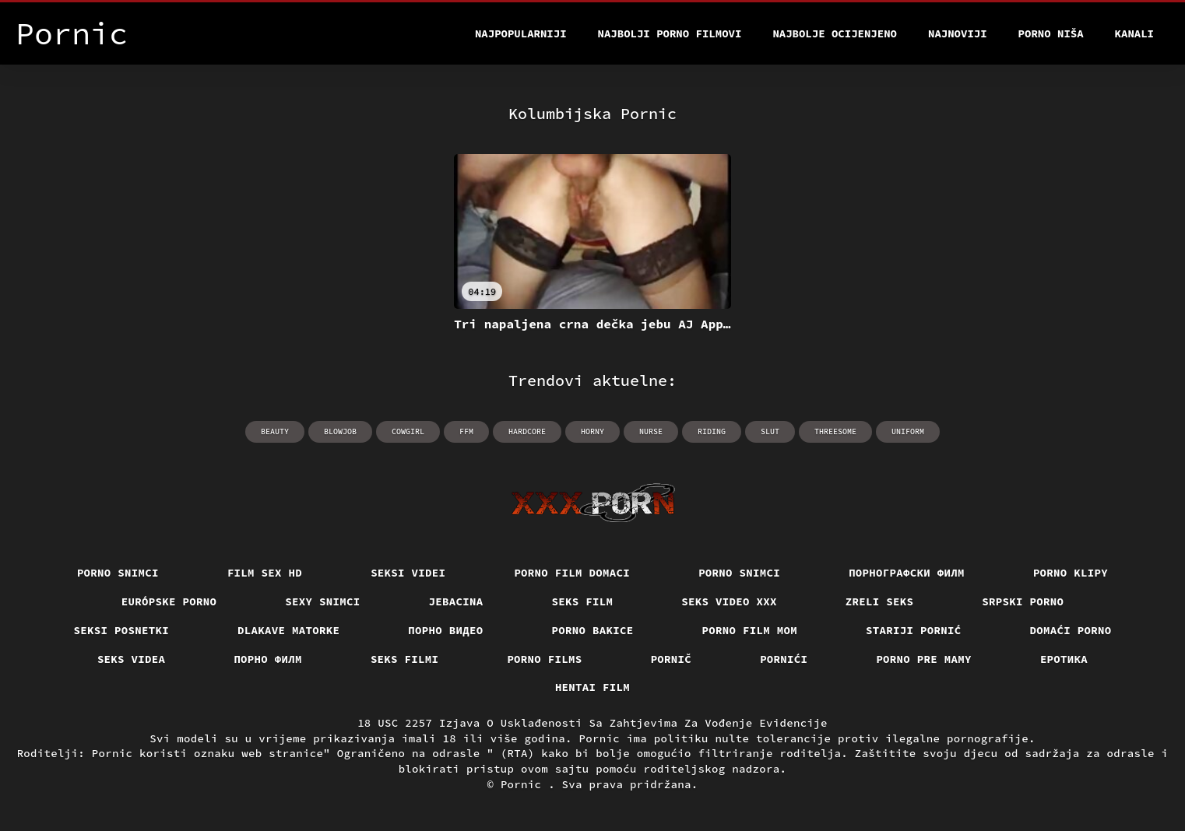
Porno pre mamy (924, 659)
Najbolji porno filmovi (670, 33)
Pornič (671, 659)
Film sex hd (264, 573)
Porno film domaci (572, 573)
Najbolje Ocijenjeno (834, 33)
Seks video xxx (729, 601)
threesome (835, 431)
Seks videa (131, 659)
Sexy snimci (322, 601)
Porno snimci (118, 573)
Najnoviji (957, 33)
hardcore (527, 431)
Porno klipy (1070, 573)
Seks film (583, 601)
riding (712, 431)
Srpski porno (1023, 601)
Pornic (524, 784)
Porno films (544, 659)
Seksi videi (408, 573)
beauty (275, 431)
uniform (907, 431)
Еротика (1064, 659)
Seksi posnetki (122, 630)
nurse (651, 431)
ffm (466, 431)
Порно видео (445, 630)
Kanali (1134, 33)
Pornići (783, 659)
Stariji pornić (914, 630)
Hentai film (592, 687)
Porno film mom (750, 630)
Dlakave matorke (288, 630)
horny (592, 431)
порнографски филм (907, 573)
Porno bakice (593, 630)
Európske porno (169, 601)
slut (770, 431)
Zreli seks (880, 601)
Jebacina (456, 601)
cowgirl (408, 431)
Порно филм (268, 659)
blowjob (340, 431)
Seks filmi (405, 659)
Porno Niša (1051, 33)
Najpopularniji (521, 33)
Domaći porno (1071, 630)
